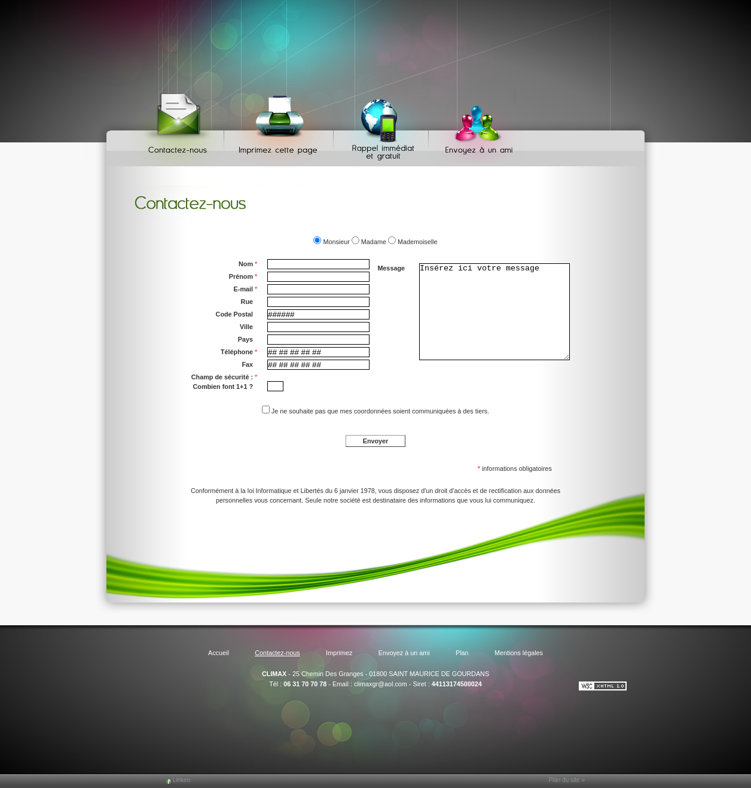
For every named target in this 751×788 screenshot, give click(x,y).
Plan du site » (566, 780)
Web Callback (383, 126)
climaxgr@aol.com (380, 683)
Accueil (218, 652)
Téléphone (239, 352)
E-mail (246, 289)
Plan (462, 652)
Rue (247, 301)
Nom (248, 264)
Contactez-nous (179, 126)
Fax (247, 364)
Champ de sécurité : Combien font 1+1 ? (224, 381)
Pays (245, 339)
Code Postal (234, 314)
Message (391, 268)
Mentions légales (518, 652)
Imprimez (280, 126)
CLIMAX (274, 673)
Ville (246, 326)
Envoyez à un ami (473, 126)
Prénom (243, 276)
